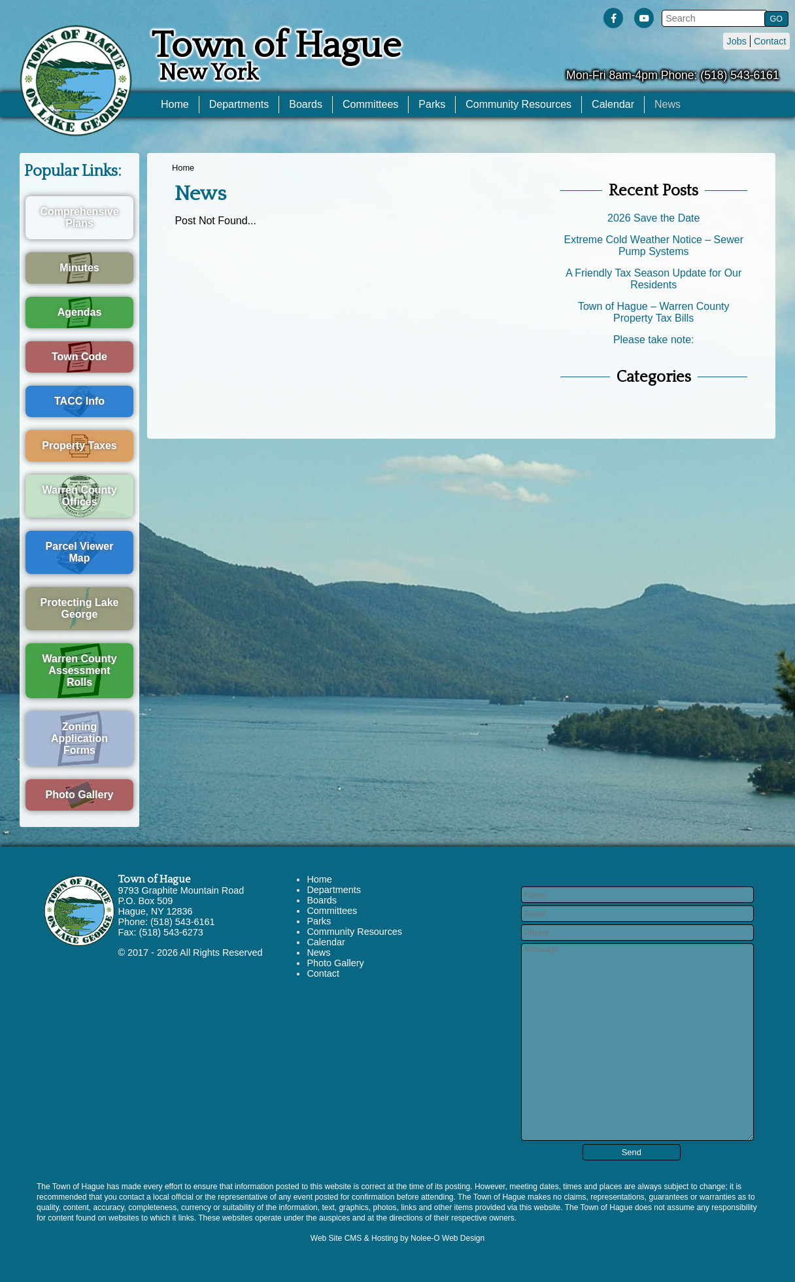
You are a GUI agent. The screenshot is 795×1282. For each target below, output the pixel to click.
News (667, 104)
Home (175, 104)
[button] (775, 18)
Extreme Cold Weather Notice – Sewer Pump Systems (653, 245)
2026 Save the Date (653, 218)
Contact (770, 41)
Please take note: (653, 339)
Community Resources (518, 104)
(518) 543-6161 (739, 75)
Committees (370, 104)
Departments (239, 104)
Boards (305, 104)
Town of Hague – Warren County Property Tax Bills (654, 312)
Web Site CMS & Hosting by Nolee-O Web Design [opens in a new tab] (397, 1238)
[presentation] (613, 20)
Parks (431, 104)
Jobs (736, 41)
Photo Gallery (335, 963)
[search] (713, 18)
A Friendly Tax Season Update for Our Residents (653, 278)
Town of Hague (154, 879)
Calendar (613, 104)
